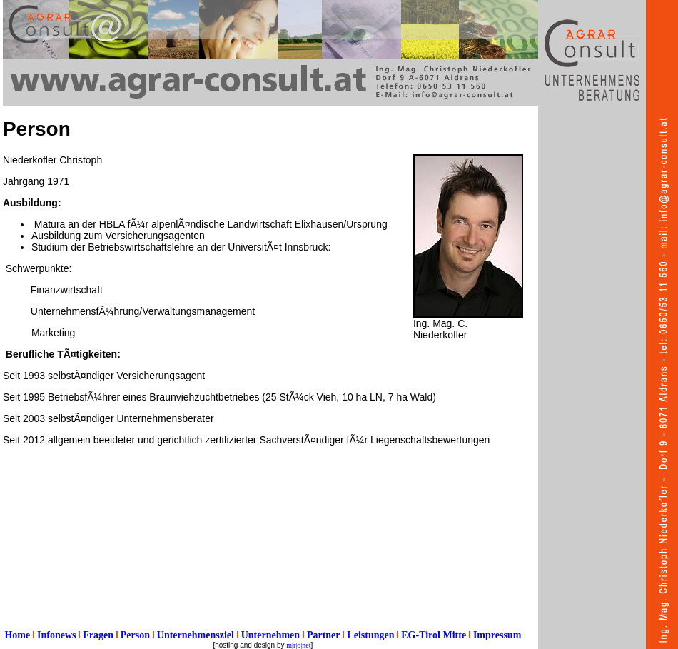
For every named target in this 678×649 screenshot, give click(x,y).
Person (135, 635)
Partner (323, 635)
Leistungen (370, 635)
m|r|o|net (298, 645)
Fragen (98, 635)
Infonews (56, 635)
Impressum (497, 635)
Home (17, 635)
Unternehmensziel (195, 635)
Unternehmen (270, 635)
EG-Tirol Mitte (433, 635)
